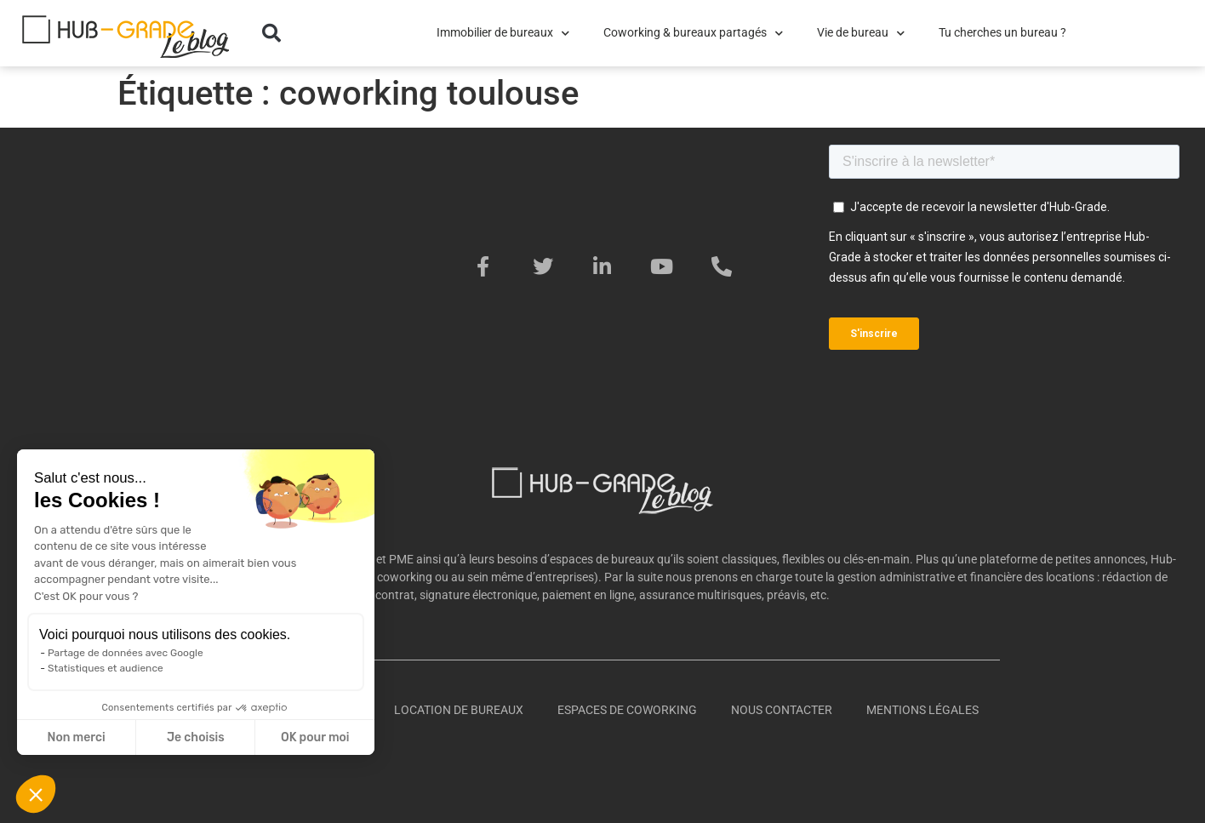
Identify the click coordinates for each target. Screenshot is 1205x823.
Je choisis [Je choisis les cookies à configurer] (196, 737)
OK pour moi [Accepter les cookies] (315, 737)
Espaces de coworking (627, 710)
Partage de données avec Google (125, 653)
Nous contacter (781, 710)
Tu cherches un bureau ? (1002, 33)
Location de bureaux (458, 710)
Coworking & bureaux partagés (693, 33)
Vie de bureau (861, 33)
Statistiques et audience (105, 668)
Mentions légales (922, 710)
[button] (271, 33)
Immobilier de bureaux (503, 33)
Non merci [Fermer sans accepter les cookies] (76, 737)
